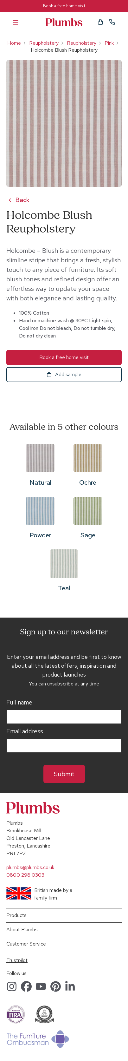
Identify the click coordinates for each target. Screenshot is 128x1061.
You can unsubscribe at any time (64, 683)
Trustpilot (17, 960)
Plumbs (64, 22)
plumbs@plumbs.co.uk (30, 867)
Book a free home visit (64, 6)
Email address (24, 731)
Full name (19, 702)
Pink (109, 43)
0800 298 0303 (25, 875)
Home (14, 43)
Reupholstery (44, 43)
